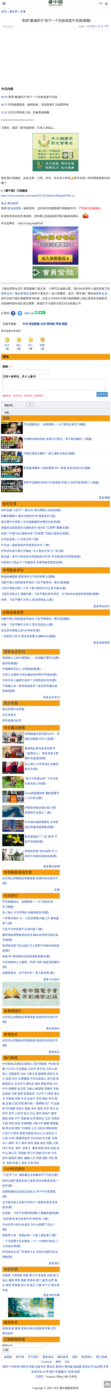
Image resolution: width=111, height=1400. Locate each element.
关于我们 (33, 1358)
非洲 (30, 1330)
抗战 (53, 1149)
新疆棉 (42, 1075)
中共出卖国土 (38, 1080)
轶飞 (56, 1277)
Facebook (46, 1363)
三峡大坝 (31, 1075)
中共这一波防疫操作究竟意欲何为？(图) (25, 546)
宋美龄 (22, 1154)
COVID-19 (12, 1070)
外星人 (17, 1164)
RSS (67, 1363)
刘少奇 (46, 1154)
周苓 (17, 1282)
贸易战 (23, 1070)
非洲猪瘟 (26, 1125)
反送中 (31, 1100)
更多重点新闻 (51, 868)
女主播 (46, 1140)
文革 (30, 1164)
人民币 (19, 1115)
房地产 (46, 1115)
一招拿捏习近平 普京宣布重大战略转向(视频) (28, 638)
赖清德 (39, 1090)
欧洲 (11, 1330)
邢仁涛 (25, 1287)
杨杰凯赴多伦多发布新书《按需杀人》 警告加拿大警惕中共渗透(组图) (42, 755)
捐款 (75, 1358)
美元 (52, 1110)
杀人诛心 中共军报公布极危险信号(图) (25, 914)
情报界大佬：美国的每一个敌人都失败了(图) (29, 1237)
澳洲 (34, 1149)
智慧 (39, 1159)
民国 (41, 1149)
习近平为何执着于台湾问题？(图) (22, 930)
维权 (17, 1130)
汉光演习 (19, 1085)
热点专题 (11, 705)
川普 (35, 1065)
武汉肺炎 (25, 1065)
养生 (36, 1164)
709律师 (26, 1130)
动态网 (98, 1368)
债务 (40, 1110)
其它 (54, 1330)
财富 (11, 1120)
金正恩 (21, 1090)
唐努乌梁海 (26, 1135)
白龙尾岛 (48, 1135)
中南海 (10, 1100)
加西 (77, 1373)
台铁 (23, 1075)
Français (50, 1378)
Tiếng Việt (62, 1378)
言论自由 (36, 1140)
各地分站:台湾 (39, 1373)
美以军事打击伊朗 (13, 711)
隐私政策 (62, 1358)
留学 (24, 1144)
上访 (34, 1130)
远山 (5, 1282)
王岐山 (30, 1090)
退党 (37, 1085)
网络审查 (51, 1130)
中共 (5, 1090)
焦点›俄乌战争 (9, 203)
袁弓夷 (51, 1080)
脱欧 (27, 1110)
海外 (18, 1149)
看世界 (13, 11)
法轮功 (41, 1130)
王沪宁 (40, 1095)
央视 (54, 1140)
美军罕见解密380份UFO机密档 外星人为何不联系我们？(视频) (61, 484)
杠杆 (46, 1110)
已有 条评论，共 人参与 (19, 376)
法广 (47, 1105)
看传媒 (69, 1368)
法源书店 (40, 1368)
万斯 (14, 1095)
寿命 (24, 1164)
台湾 (32, 1120)
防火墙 (10, 1130)
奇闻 (9, 1164)
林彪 (39, 1154)
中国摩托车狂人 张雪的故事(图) (21, 670)
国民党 (30, 1085)
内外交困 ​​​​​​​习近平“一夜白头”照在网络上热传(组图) (31, 512)
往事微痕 (23, 1080)
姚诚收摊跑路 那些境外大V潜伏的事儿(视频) (28, 578)
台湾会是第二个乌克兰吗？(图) (20, 541)
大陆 (35, 1125)
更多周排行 (53, 1030)
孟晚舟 (48, 1090)
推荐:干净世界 (11, 1368)
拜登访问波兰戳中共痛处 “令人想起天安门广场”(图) (32, 552)
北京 (47, 1120)
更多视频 (104, 499)
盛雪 (45, 1282)
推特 (58, 1363)
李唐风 (31, 1282)
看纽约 (60, 1368)
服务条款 (48, 1358)
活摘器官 (14, 1075)
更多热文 (54, 1053)
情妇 (45, 1100)
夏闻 (11, 1282)
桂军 (47, 1149)
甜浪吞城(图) (10, 665)
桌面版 (8, 1358)
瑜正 (32, 1287)
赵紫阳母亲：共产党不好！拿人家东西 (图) (28, 974)
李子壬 (46, 1287)
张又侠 (41, 1070)
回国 (49, 1144)
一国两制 (38, 1105)
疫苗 (8, 1080)
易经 (20, 1159)
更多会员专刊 (51, 699)
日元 (32, 1115)
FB (7, 1110)
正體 (100, 3)
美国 (20, 1095)
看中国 (28, 1105)
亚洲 (23, 1330)
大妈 (5, 1125)
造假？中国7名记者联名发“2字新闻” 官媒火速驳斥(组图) (35, 535)
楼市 (54, 1115)
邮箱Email (7, 1347)
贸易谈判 (29, 1095)
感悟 (45, 1159)
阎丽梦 (13, 1090)
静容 (8, 1287)
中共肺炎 (7, 1065)
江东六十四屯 (10, 1135)
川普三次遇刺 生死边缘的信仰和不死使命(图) (29, 676)
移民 (11, 1144)
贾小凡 (33, 1277)
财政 (5, 1120)
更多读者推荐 (101, 644)
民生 (12, 1149)
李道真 (42, 1277)
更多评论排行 (101, 608)
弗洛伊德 (46, 1085)
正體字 (39, 1378)
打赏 (92, 26)
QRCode (29, 313)
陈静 (23, 1282)
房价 (11, 1125)
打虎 (14, 1105)
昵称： (7, 366)
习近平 (32, 1070)
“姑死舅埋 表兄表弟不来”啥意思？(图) (25, 1220)
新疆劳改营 (23, 1140)
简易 (25, 1277)
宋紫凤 (6, 1277)
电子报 (20, 1358)
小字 (106, 26)
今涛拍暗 (16, 1277)
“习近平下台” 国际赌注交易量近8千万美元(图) (30, 1176)
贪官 (39, 1100)
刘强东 (55, 1120)
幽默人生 (29, 1159)
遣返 (36, 1144)
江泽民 (49, 1095)
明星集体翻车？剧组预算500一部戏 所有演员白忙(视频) (57, 469)
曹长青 (55, 1287)
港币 (39, 1115)
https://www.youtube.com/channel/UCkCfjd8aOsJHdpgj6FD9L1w (38, 195)
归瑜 (50, 1277)
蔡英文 (40, 1120)
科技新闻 (38, 1330)
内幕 (17, 1100)
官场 (21, 1105)
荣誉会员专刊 (14, 653)
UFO (55, 1085)
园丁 (39, 1282)
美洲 (5, 1330)
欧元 (26, 1115)
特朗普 (43, 1065)
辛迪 (5, 1292)
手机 (51, 1159)
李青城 (16, 1287)
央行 (34, 1110)
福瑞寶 (77, 1368)
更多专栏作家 (51, 1296)
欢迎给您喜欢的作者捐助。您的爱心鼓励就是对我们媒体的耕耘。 (41, 216)
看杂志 (51, 1368)
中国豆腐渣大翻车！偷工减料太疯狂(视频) (49, 455)
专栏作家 (11, 1271)
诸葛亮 (13, 1159)
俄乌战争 (7, 1335)
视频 (6, 420)
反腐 (8, 1105)
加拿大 (20, 1110)
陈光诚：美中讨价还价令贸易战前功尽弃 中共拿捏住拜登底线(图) (41, 558)
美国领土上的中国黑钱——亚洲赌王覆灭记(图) (30, 659)
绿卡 (5, 1149)
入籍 (55, 1144)
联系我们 (86, 1358)
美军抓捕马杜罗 (12, 722)
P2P (41, 1125)
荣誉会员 (6, 293)
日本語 (73, 1378)
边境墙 (6, 1095)
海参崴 (25, 1120)
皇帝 (5, 1159)
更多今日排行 (51, 981)
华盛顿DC (61, 1373)
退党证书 (87, 1368)
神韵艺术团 (27, 1368)
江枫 (39, 1287)
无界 (106, 1368)
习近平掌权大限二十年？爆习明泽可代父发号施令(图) (33, 590)
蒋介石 (13, 1154)
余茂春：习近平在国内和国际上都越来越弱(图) (30, 1214)
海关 (30, 1144)
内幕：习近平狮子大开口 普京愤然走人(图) (27, 601)
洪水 (14, 1080)
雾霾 (46, 1125)
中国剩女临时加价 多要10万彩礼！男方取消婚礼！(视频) (58, 440)
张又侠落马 (9, 716)
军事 (23, 11)
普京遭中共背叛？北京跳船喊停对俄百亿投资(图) (31, 523)
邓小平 (31, 1154)
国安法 (51, 1075)
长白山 (38, 1135)
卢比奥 (52, 1065)
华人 (5, 1144)
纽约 (52, 1373)
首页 (4, 11)
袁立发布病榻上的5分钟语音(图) (20, 632)
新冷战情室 (14, 208)
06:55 (4, 104)
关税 (56, 1090)
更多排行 (54, 1265)
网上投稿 (101, 1358)
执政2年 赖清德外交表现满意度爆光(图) (26, 958)
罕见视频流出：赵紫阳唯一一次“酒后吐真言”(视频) (55, 426)
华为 (51, 1100)
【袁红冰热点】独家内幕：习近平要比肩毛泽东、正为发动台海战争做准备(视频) (50, 595)
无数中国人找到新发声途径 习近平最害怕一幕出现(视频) (35, 584)
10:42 (4, 112)
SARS (12, 1140)
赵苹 (51, 1282)
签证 (43, 1144)
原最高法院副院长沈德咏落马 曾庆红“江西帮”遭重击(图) (35, 529)
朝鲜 (12, 1110)
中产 (17, 1120)
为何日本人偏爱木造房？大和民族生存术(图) (29, 682)
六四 (48, 1070)
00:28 (4, 96)
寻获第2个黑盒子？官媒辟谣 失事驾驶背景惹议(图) (32, 564)
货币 (11, 1115)
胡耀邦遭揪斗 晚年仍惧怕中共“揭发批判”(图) (28, 517)
